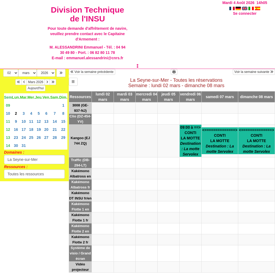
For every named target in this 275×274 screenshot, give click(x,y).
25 (31, 137)
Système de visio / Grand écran (80, 253)
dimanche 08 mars (256, 97)
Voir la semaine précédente (92, 72)
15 (63, 121)
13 (46, 121)
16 (16, 129)
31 (23, 145)
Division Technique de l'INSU (87, 14)
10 (8, 113)
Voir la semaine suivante (253, 72)
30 (16, 145)
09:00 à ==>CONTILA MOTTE (190, 140)
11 (8, 121)
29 (63, 137)
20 (46, 129)
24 (23, 137)
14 (55, 121)
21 (55, 129)
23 (16, 137)
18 (31, 129)
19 (39, 129)
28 (55, 137)
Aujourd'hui (36, 88)
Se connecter (244, 13)
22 (63, 129)
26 (39, 137)
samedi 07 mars (220, 97)
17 (23, 129)
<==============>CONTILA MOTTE (219, 141)
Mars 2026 (36, 82)
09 (8, 105)
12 (39, 121)
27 (46, 137)
